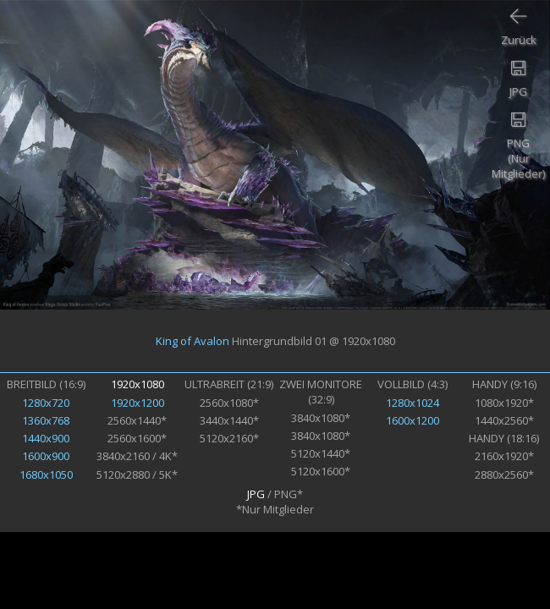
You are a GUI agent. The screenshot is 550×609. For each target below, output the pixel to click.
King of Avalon (192, 340)
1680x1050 (46, 474)
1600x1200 (412, 420)
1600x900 (45, 456)
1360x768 (45, 420)
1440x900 (45, 438)
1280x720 (45, 402)
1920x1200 (137, 402)
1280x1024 (412, 402)
